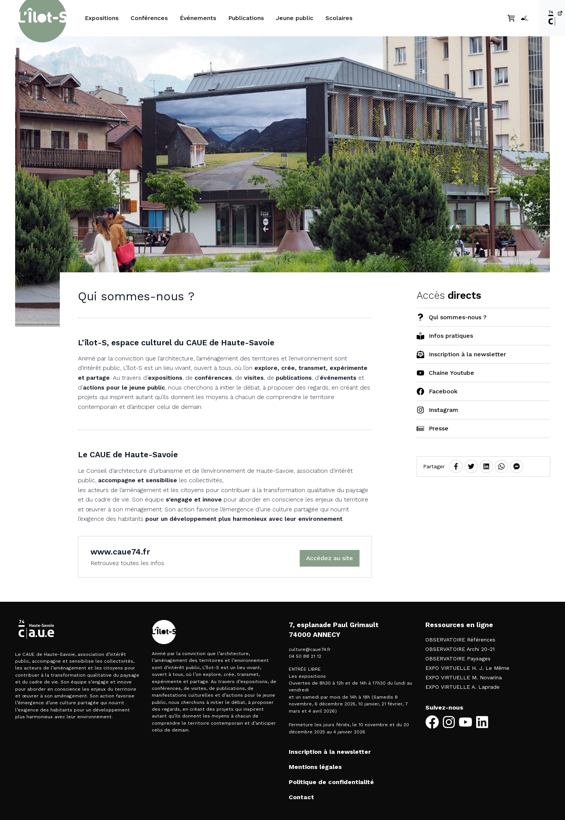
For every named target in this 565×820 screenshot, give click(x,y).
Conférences (149, 18)
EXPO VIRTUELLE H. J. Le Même (467, 668)
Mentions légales (315, 766)
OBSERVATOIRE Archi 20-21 (460, 649)
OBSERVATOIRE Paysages (457, 658)
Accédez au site (329, 558)
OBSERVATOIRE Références (460, 640)
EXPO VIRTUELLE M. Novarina (463, 677)
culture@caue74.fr (310, 649)
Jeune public (294, 18)
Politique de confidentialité (331, 782)
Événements (198, 18)
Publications (246, 18)
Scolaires (338, 18)
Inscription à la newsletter (330, 751)
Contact (301, 797)
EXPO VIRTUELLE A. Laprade (462, 687)
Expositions (101, 18)
